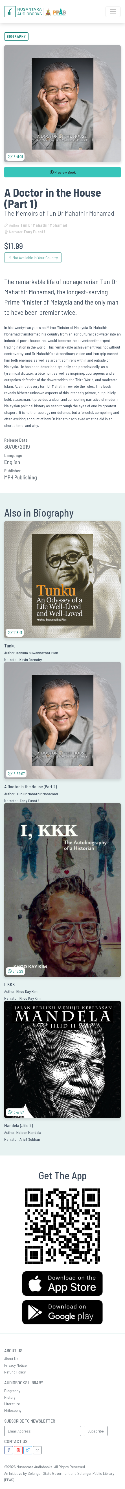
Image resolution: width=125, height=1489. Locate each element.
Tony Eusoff (34, 231)
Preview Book (63, 172)
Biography (16, 36)
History (10, 1397)
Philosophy (12, 1410)
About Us (11, 1358)
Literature (12, 1403)
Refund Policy (15, 1372)
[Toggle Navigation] (113, 12)
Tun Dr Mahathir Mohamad (43, 225)
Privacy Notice (15, 1365)
